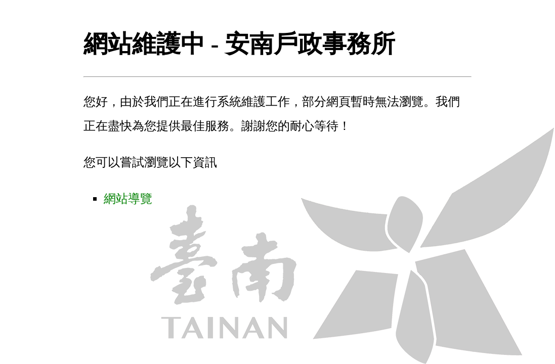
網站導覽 (128, 198)
